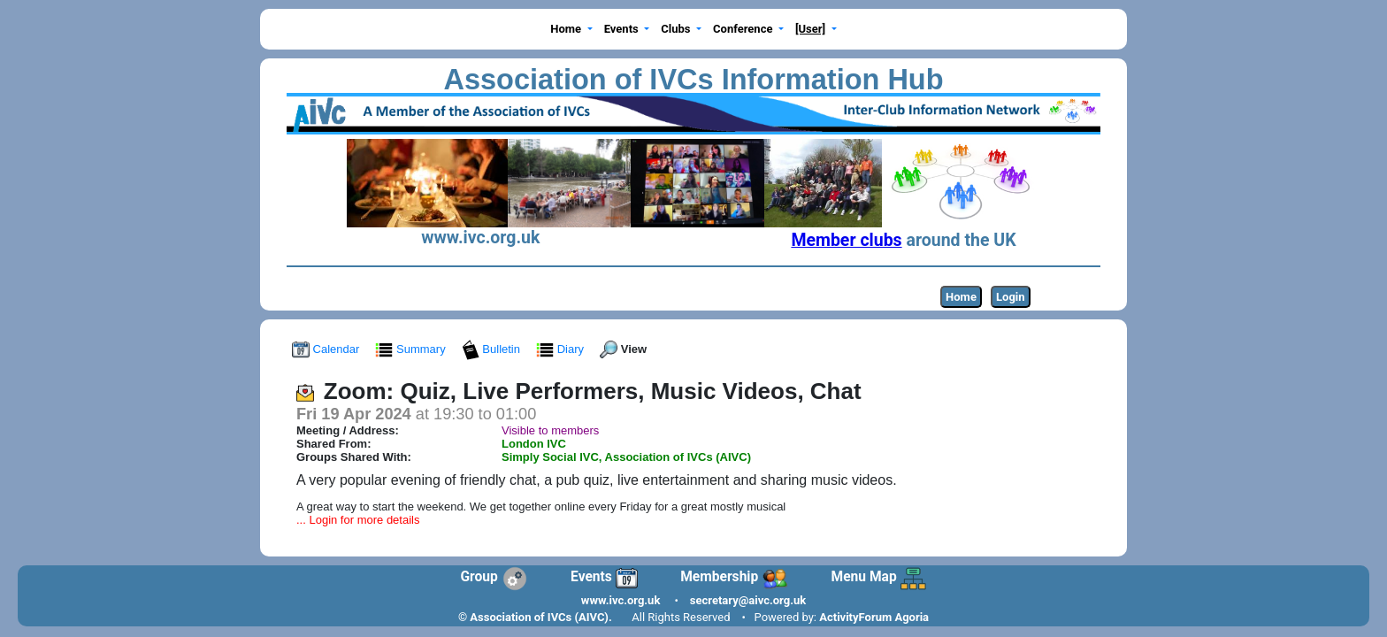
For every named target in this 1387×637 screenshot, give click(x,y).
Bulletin (493, 349)
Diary (561, 349)
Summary (411, 349)
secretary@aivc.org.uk (748, 600)
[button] (571, 29)
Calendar (327, 349)
